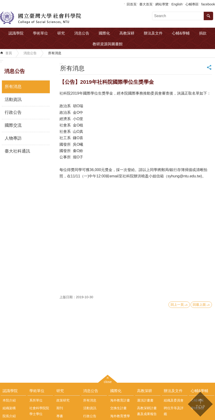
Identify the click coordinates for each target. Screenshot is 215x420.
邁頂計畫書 (145, 400)
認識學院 (15, 33)
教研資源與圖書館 (108, 44)
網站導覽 (161, 4)
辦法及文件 (153, 33)
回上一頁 (177, 304)
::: (1, 61)
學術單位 (40, 33)
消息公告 (81, 33)
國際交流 (13, 125)
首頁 (8, 53)
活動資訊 (13, 99)
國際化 (104, 33)
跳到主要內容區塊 (2, 2)
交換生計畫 (118, 408)
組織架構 (9, 408)
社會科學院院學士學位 (39, 411)
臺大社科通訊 (17, 151)
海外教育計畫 (120, 400)
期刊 (59, 408)
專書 (59, 416)
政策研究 (63, 400)
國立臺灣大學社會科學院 (40, 17)
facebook (208, 4)
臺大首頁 (145, 4)
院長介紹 (9, 416)
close (108, 381)
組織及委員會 (174, 400)
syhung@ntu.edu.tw (184, 176)
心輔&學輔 (181, 33)
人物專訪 (13, 138)
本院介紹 (9, 400)
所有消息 (54, 53)
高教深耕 (126, 33)
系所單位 (36, 400)
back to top (200, 404)
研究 (61, 33)
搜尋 (208, 16)
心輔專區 (192, 4)
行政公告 (13, 112)
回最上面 (199, 304)
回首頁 (132, 4)
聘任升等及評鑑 (174, 411)
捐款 (203, 33)
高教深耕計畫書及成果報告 (147, 411)
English (176, 4)
